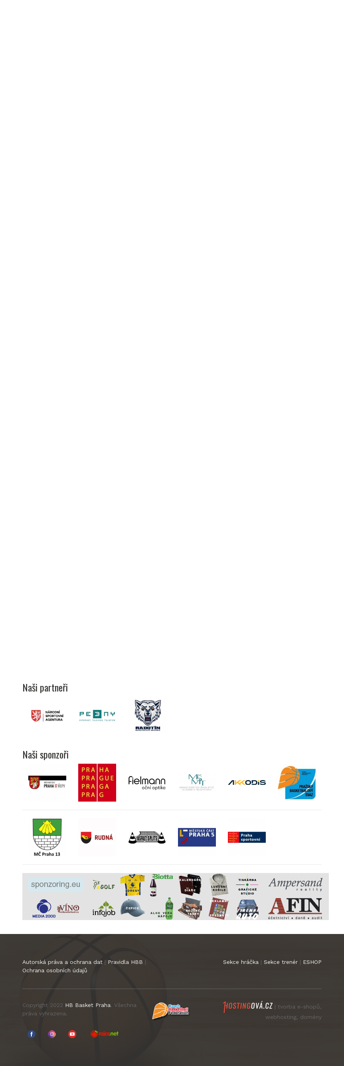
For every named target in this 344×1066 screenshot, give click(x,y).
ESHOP (312, 962)
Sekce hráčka (241, 962)
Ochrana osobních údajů (54, 970)
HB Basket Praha (88, 1005)
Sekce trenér (281, 962)
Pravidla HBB (125, 962)
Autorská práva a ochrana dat (62, 962)
